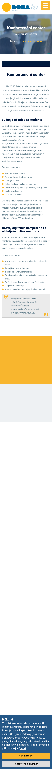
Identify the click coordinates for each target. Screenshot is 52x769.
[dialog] (47, 763)
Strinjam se (26, 755)
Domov (13, 41)
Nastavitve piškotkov (26, 763)
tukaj (23, 748)
